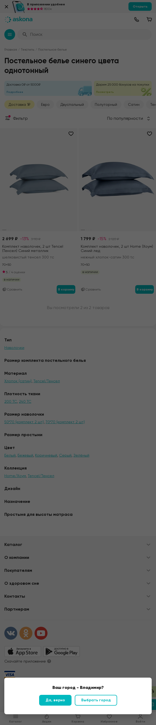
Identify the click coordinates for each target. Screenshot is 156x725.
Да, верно (55, 700)
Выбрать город (96, 700)
